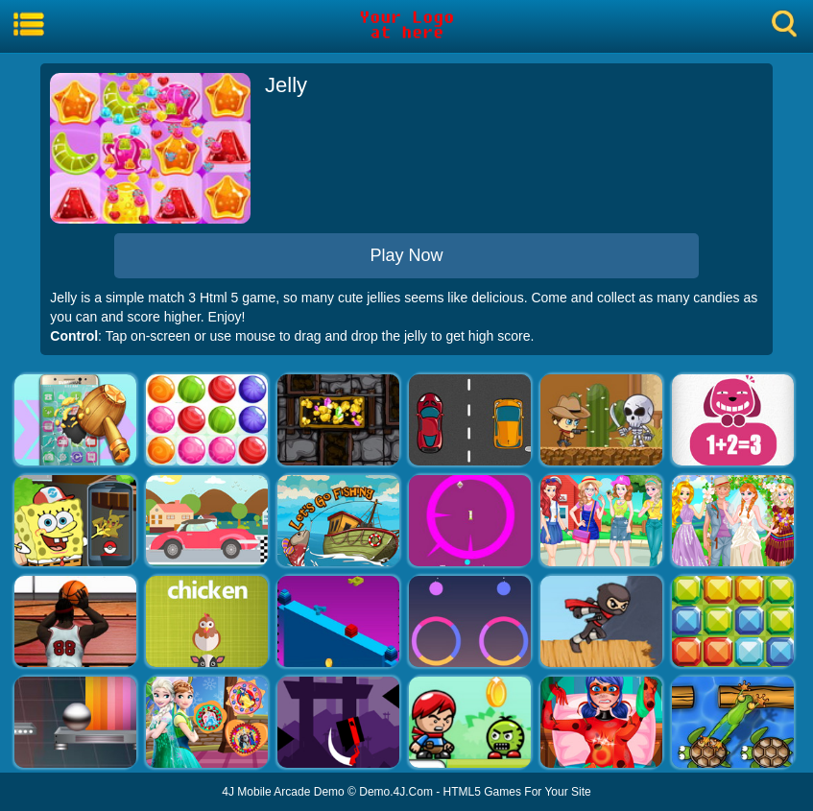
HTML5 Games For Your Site (517, 792)
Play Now (406, 255)
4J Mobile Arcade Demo (283, 792)
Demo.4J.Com (396, 792)
